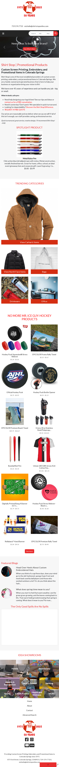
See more (29, 551)
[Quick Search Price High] (50, 33)
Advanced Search (29, 715)
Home (29, 701)
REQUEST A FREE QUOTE (15, 110)
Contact (29, 710)
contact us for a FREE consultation (18, 102)
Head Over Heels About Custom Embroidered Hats (31, 568)
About (29, 706)
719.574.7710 (17, 26)
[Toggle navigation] (3, 33)
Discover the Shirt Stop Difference (39, 107)
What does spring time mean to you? (33, 589)
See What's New (29, 49)
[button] (4, 47)
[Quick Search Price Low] (42, 33)
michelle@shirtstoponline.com (36, 26)
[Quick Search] (33, 33)
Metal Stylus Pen (29, 158)
